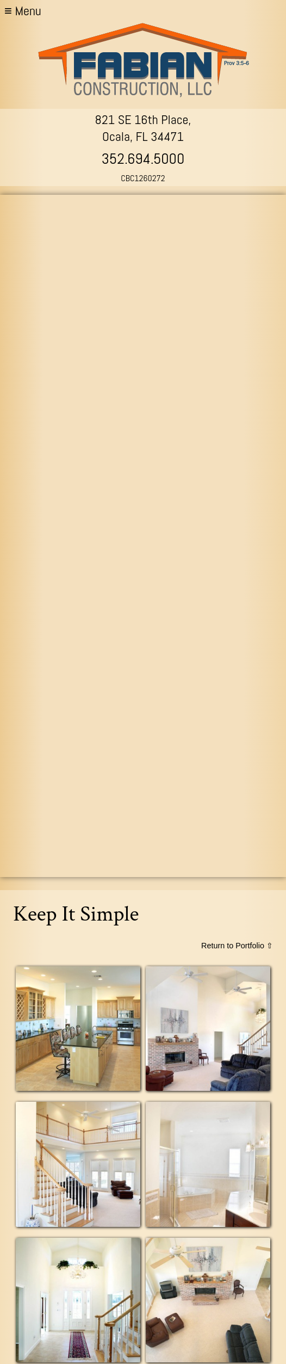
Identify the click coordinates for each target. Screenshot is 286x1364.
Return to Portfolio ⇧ (237, 945)
